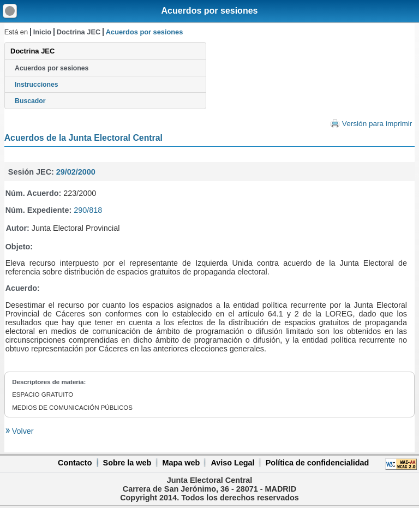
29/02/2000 (75, 172)
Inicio (42, 32)
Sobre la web (127, 462)
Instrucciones (36, 84)
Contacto (75, 462)
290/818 (88, 210)
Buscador (30, 101)
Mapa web (181, 462)
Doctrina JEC (78, 32)
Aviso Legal (232, 462)
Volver (22, 431)
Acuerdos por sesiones (209, 10)
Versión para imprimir (377, 123)
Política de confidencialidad (317, 462)
